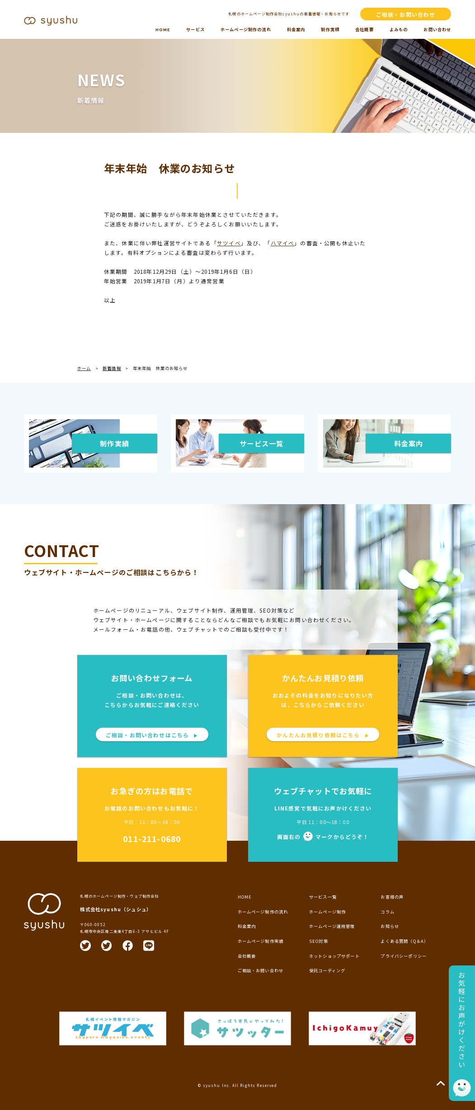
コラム (388, 912)
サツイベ (229, 243)
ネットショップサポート (334, 956)
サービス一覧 (323, 897)
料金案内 (296, 29)
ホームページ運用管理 (332, 926)
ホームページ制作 (327, 912)
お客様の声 (392, 897)
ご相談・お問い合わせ (406, 14)
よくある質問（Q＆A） (404, 941)
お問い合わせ (437, 29)
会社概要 (364, 29)
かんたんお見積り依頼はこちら (323, 734)
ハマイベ (283, 243)
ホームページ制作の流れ (246, 29)
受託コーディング (327, 970)
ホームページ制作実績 (261, 941)
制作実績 (330, 29)
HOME (163, 29)
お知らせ (390, 926)
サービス (195, 29)
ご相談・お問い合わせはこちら (152, 734)
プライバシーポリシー (404, 956)
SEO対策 (318, 941)
